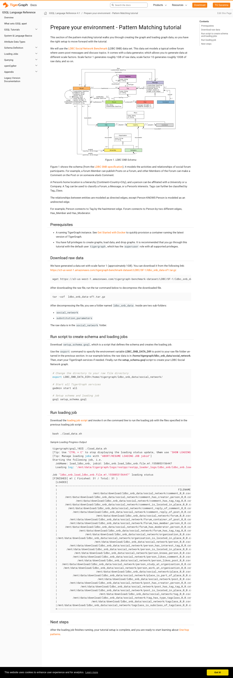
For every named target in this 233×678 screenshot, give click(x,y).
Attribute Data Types (14, 41)
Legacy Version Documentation (12, 80)
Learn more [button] (91, 672)
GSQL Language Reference (19, 12)
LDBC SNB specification (109, 166)
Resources (177, 5)
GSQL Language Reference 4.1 (64, 13)
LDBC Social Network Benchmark (87, 48)
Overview (9, 17)
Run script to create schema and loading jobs (214, 34)
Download (199, 5)
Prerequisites (207, 26)
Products (158, 5)
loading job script (77, 420)
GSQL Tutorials (12, 29)
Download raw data (210, 29)
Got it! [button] (217, 672)
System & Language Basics (18, 35)
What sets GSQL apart (15, 23)
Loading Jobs (11, 54)
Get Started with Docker (111, 232)
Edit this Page (224, 13)
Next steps (206, 44)
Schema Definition (13, 47)
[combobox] (128, 5)
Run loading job (208, 40)
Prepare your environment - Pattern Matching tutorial (111, 13)
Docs (33, 5)
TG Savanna (221, 5)
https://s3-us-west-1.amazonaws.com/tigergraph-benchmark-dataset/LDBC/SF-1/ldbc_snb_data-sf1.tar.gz (113, 270)
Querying (8, 60)
